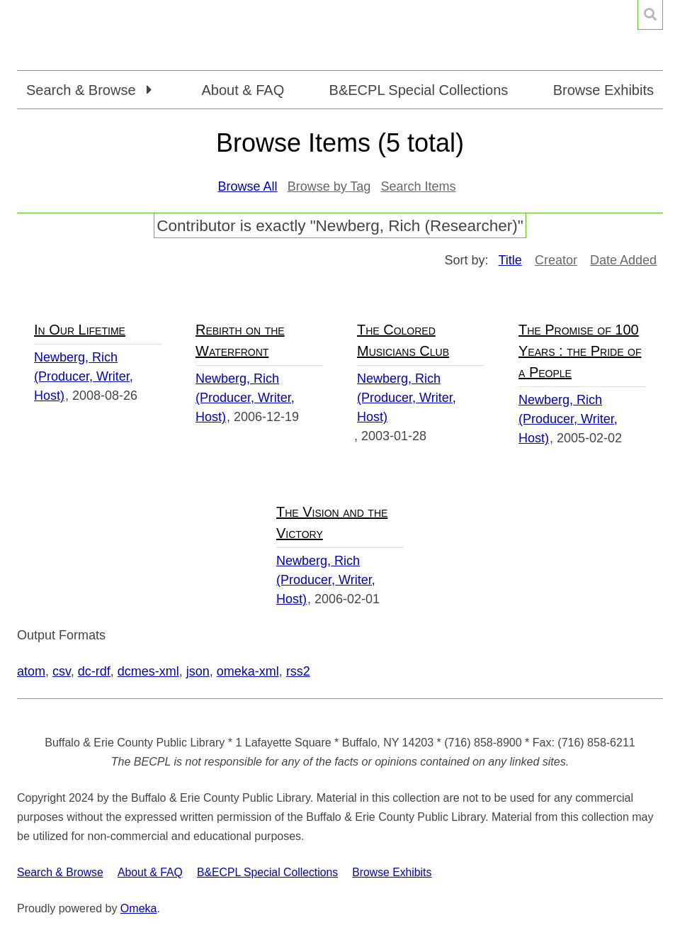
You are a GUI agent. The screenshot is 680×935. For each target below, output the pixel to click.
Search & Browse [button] (83, 90)
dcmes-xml (148, 671)
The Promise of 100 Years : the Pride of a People (579, 351)
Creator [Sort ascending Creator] (556, 260)
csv (61, 671)
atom (31, 671)
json (198, 671)
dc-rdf (94, 671)
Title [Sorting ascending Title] (510, 260)
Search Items (417, 186)
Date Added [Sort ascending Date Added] (623, 260)
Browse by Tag (329, 186)
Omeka (138, 908)
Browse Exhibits (603, 90)
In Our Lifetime (79, 329)
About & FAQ (242, 90)
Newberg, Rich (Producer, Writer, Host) (83, 376)
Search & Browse (60, 872)
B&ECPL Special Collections (419, 90)
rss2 (298, 671)
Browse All (248, 186)
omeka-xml (248, 671)
